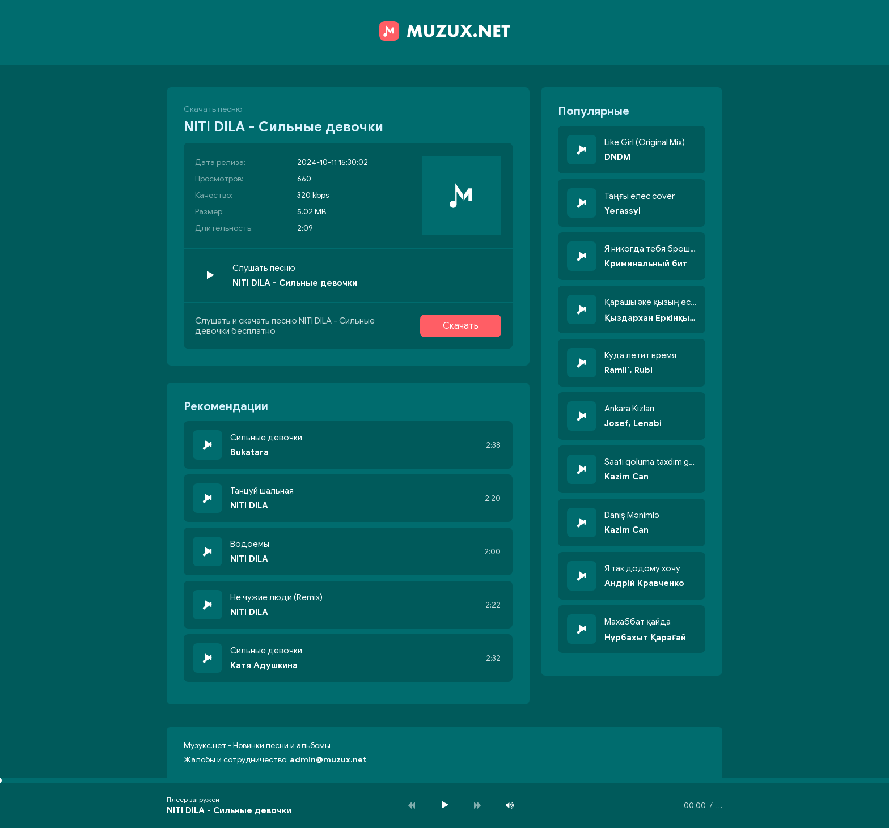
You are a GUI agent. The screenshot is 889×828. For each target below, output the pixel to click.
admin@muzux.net (328, 760)
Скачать (461, 326)
